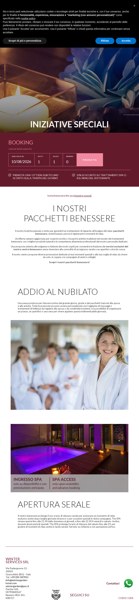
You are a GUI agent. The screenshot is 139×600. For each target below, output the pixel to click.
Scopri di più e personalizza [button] (25, 40)
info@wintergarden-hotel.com (17, 582)
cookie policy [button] (28, 18)
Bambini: (69, 156)
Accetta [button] (125, 40)
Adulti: (56, 156)
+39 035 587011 (19, 577)
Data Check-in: (18, 156)
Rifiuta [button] (105, 40)
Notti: (40, 156)
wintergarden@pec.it (17, 586)
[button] (134, 5)
